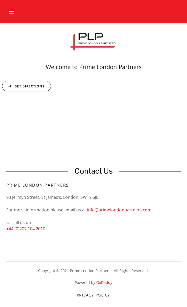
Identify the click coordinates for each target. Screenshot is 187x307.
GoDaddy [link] (104, 282)
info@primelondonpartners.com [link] (119, 210)
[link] (93, 43)
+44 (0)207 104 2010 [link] (25, 229)
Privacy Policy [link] (93, 295)
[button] (11, 11)
